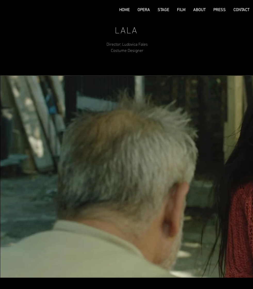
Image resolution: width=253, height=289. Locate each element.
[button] (144, 10)
